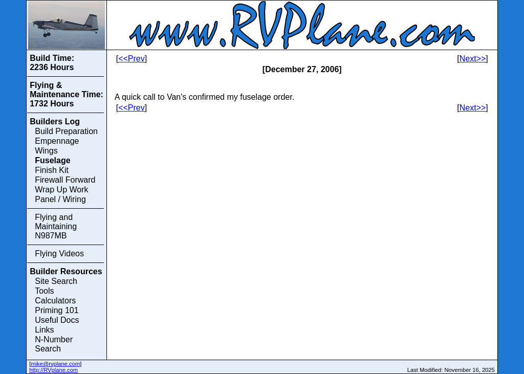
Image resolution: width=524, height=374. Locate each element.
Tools (44, 291)
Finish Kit (52, 170)
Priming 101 (56, 310)
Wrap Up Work (61, 189)
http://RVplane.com (53, 370)
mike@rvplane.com (55, 364)
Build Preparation (66, 131)
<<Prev (131, 58)
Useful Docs (57, 320)
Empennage (57, 141)
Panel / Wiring (60, 199)
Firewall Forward (65, 179)
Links (44, 329)
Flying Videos (59, 253)
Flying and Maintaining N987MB (56, 226)
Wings (46, 150)
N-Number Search (54, 344)
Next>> (473, 58)
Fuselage (52, 160)
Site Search (56, 281)
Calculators (55, 300)
